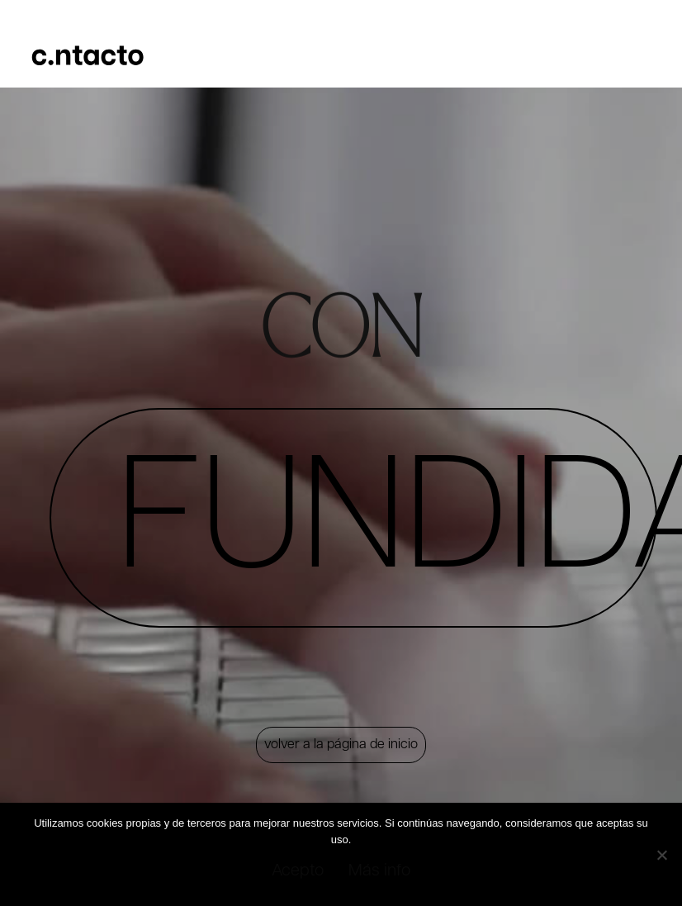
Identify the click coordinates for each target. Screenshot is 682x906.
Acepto (297, 870)
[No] (660, 853)
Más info (380, 870)
